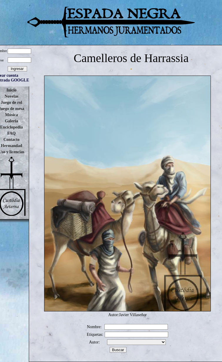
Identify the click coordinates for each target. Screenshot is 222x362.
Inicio (11, 90)
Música (11, 115)
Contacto (11, 139)
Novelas (12, 96)
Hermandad (11, 146)
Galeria (11, 121)
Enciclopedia (11, 127)
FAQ (11, 133)
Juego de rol (11, 102)
